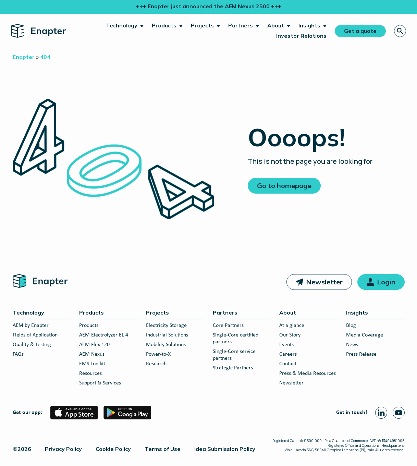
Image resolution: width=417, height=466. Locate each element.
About (275, 25)
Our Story (290, 335)
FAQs (18, 354)
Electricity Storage (166, 325)
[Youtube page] (399, 413)
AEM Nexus (92, 354)
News (352, 344)
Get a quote (360, 30)
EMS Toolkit (92, 364)
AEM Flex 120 (94, 344)
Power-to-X (158, 354)
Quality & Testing (32, 344)
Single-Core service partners (234, 355)
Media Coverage (364, 335)
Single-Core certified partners (235, 338)
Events (286, 344)
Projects (202, 25)
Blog (351, 325)
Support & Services (100, 383)
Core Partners (228, 325)
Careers (288, 354)
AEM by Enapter (31, 325)
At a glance (291, 325)
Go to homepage (284, 185)
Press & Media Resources (307, 373)
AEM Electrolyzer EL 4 (103, 335)
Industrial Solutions (167, 335)
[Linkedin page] (381, 413)
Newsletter (324, 282)
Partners (240, 25)
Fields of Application (35, 335)
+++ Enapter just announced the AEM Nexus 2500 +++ (208, 6)
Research (156, 364)
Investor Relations (301, 35)
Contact (287, 364)
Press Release (361, 354)
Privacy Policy (63, 448)
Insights (309, 25)
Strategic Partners (233, 368)
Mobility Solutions (166, 344)
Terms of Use (163, 448)
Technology (121, 25)
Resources (90, 373)
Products (164, 25)
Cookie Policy (113, 448)
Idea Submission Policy (224, 448)
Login (386, 282)
